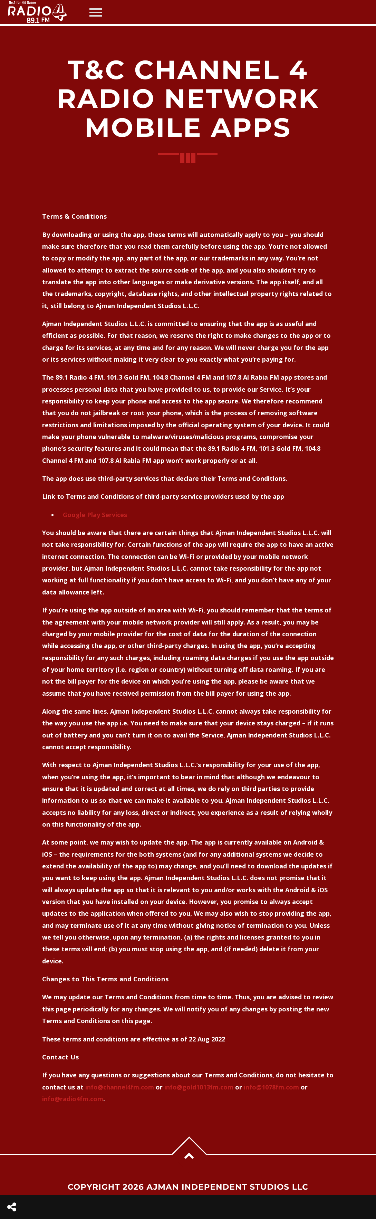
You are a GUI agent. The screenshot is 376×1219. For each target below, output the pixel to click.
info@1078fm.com (271, 1087)
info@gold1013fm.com (198, 1087)
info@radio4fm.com (72, 1099)
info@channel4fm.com (119, 1087)
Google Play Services (95, 515)
